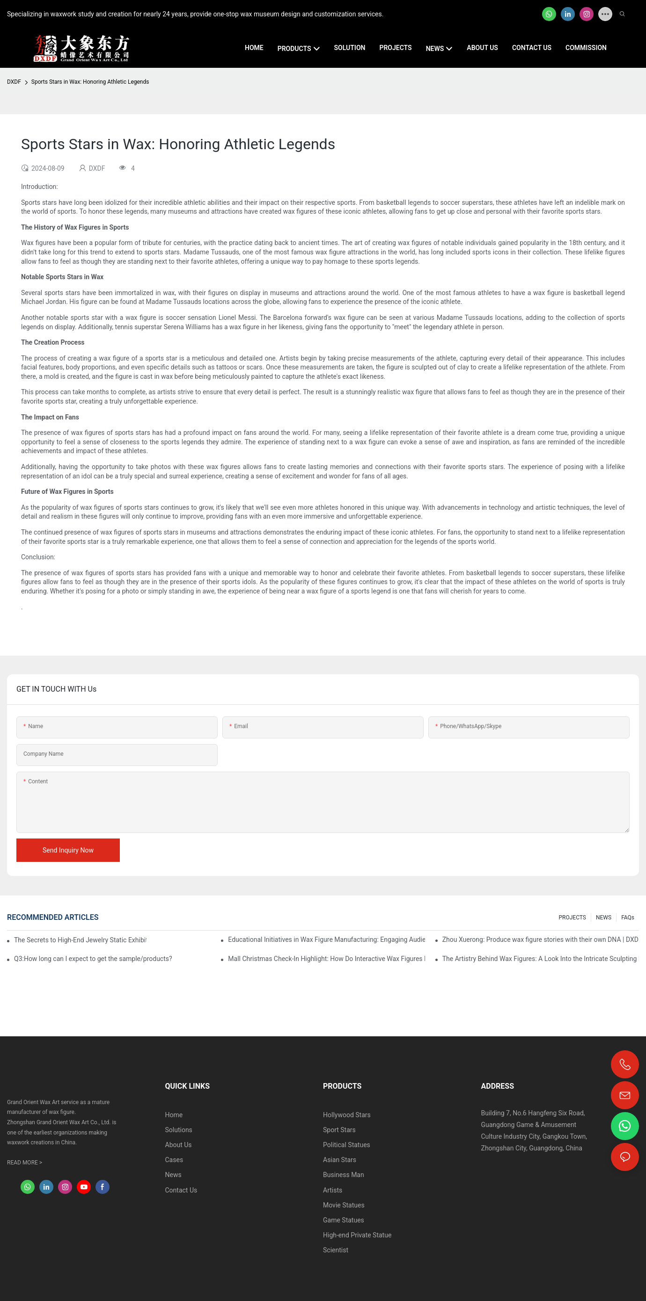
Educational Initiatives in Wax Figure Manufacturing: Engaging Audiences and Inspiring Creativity (326, 939)
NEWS (603, 917)
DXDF (14, 82)
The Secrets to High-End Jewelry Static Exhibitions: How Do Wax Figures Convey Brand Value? (80, 940)
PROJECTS (572, 917)
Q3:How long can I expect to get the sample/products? (93, 958)
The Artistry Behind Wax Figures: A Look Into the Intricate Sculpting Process (540, 958)
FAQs (627, 917)
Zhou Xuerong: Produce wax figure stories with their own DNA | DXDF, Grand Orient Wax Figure (540, 939)
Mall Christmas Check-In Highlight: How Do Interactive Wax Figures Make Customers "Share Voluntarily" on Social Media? (326, 958)
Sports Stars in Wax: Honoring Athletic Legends (90, 82)
